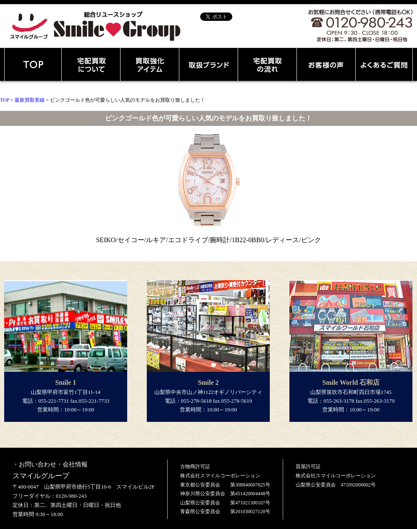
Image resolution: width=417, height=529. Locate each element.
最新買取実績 (30, 100)
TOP (4, 100)
